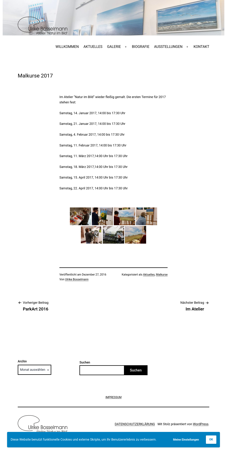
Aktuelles (149, 274)
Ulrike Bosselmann (76, 279)
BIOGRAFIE (141, 47)
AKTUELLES (93, 47)
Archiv (22, 361)
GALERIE (114, 47)
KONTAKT (201, 47)
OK (211, 439)
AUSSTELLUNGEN (168, 47)
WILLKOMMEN (67, 47)
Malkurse (162, 274)
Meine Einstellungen (186, 439)
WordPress (200, 424)
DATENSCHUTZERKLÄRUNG (135, 424)
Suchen (84, 362)
